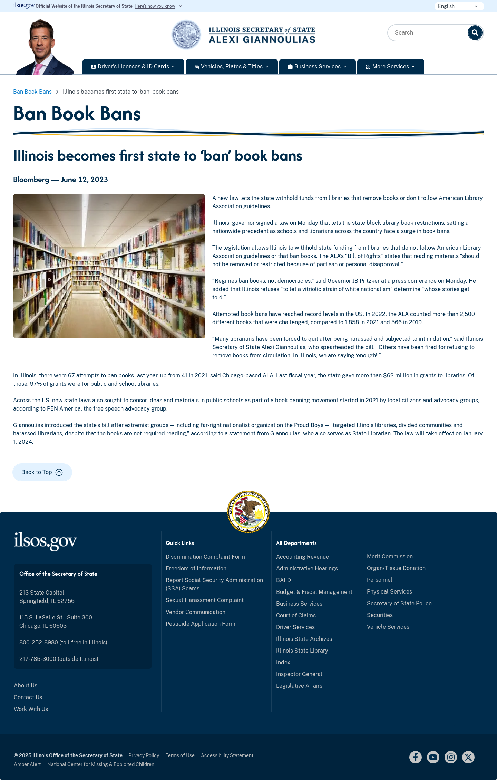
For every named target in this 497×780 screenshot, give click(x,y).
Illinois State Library (302, 650)
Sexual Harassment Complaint (205, 600)
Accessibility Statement (227, 755)
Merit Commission (390, 556)
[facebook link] (415, 757)
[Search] (475, 32)
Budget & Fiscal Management (314, 592)
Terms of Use (180, 755)
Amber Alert (27, 764)
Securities (380, 615)
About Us (25, 685)
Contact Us (28, 697)
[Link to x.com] (468, 757)
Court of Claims (296, 615)
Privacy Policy (143, 755)
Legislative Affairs (299, 686)
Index (283, 662)
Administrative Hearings (307, 568)
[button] (42, 472)
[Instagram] (451, 757)
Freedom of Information (196, 568)
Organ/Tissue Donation (396, 568)
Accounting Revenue (302, 556)
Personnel (379, 580)
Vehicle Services (388, 627)
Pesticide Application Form (200, 623)
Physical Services (389, 591)
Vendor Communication (195, 612)
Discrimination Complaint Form (205, 556)
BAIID (283, 580)
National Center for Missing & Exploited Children (100, 764)
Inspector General (299, 674)
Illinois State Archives (304, 639)
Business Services (299, 603)
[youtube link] (433, 757)
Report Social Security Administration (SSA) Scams (214, 584)
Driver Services (295, 627)
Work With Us (31, 709)
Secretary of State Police (399, 603)
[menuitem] (83, 686)
